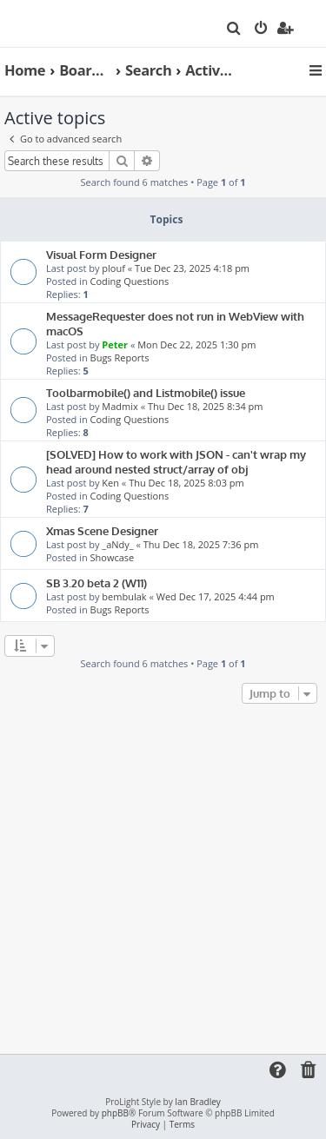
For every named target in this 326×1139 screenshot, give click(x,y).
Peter (115, 344)
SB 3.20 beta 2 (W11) (96, 582)
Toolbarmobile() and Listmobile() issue (145, 392)
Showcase (112, 557)
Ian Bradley (197, 1102)
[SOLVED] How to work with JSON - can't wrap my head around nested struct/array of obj (176, 461)
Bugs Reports (120, 357)
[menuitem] (234, 29)
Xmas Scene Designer (102, 530)
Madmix (119, 406)
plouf (113, 268)
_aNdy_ (117, 544)
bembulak (124, 596)
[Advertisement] (163, 880)
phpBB (115, 1113)
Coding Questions (130, 281)
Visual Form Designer (101, 254)
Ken (110, 482)
